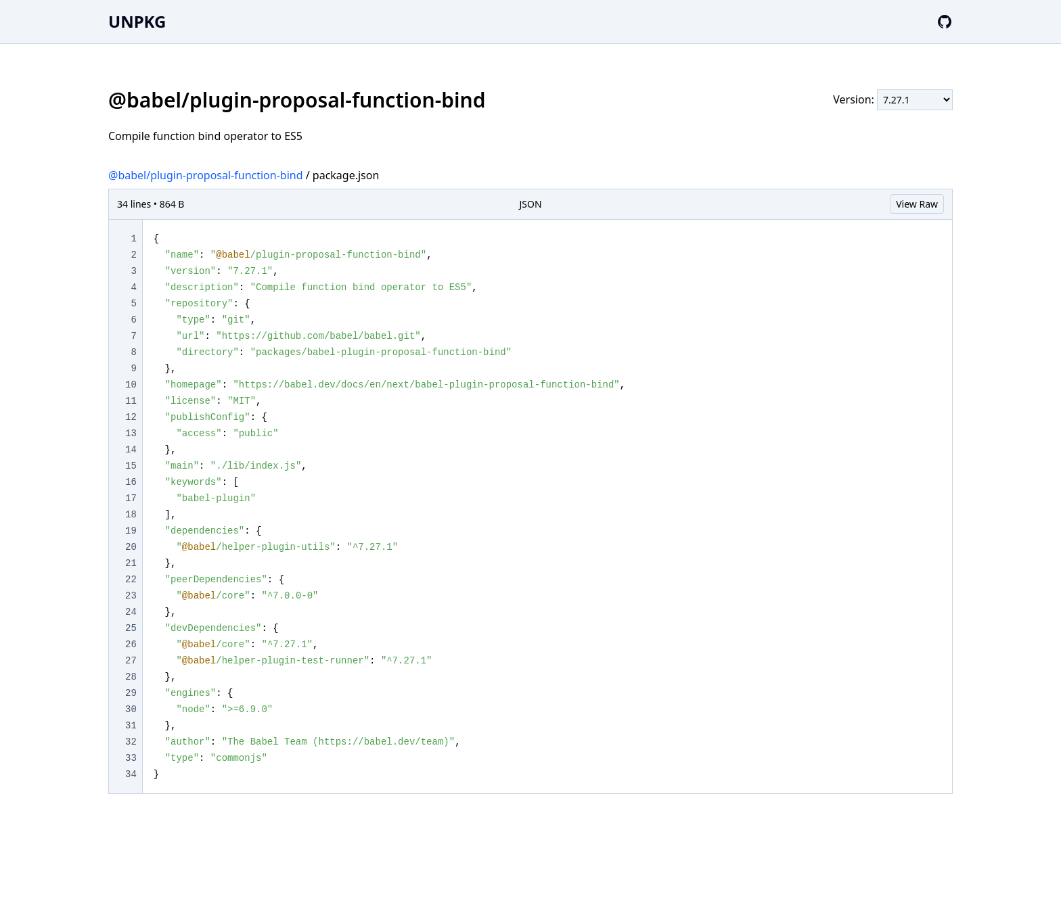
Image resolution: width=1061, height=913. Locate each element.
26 (131, 644)
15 (131, 466)
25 (131, 628)
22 (131, 579)
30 (131, 709)
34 (131, 774)
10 (131, 384)
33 (131, 758)
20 (131, 547)
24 (131, 612)
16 (131, 482)
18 (131, 514)
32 (131, 741)
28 (131, 677)
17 (131, 498)
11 (131, 401)
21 (131, 563)
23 (131, 595)
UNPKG (137, 21)
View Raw (917, 203)
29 (131, 693)
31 (131, 725)
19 (131, 530)
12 (131, 417)
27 (131, 660)
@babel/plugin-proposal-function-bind (205, 175)
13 (131, 433)
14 (131, 449)
